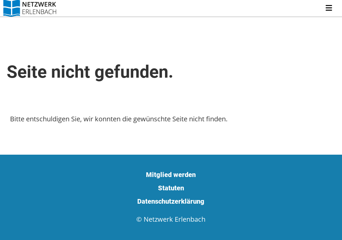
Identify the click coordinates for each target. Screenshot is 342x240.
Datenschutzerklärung (170, 201)
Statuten (171, 188)
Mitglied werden (171, 175)
